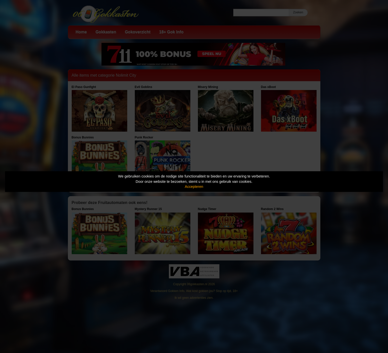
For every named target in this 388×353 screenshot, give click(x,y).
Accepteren (194, 187)
